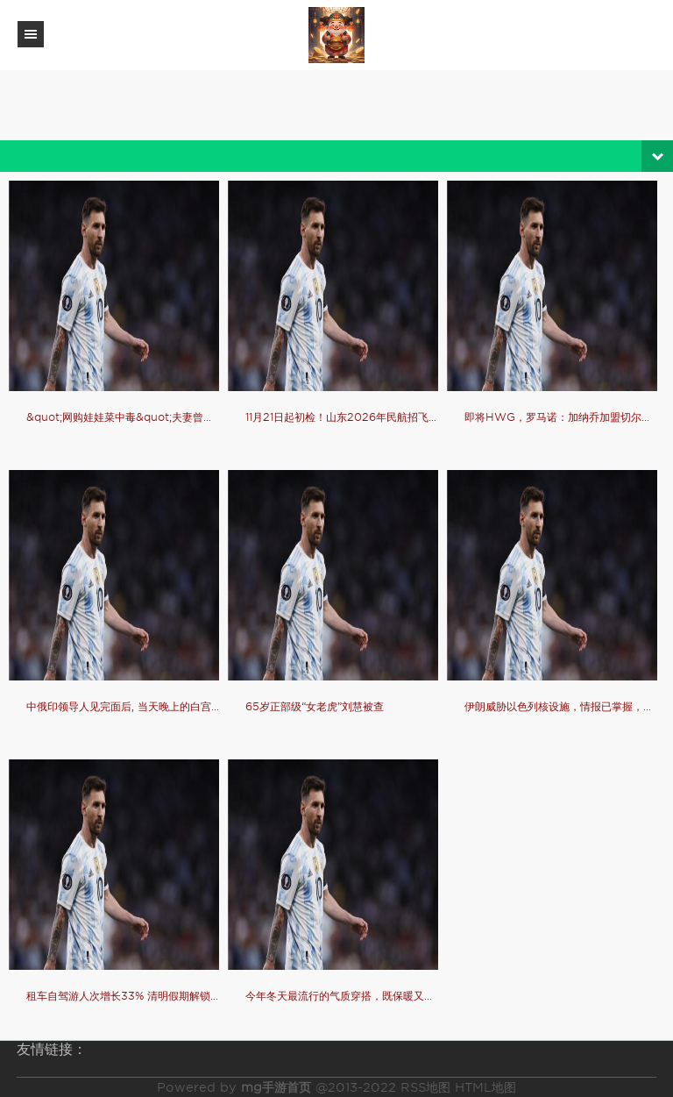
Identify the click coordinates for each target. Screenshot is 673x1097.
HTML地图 (485, 1087)
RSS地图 (425, 1087)
